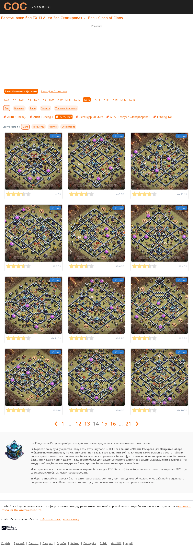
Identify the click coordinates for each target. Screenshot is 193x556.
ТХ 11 (68, 99)
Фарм (33, 108)
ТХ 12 (77, 99)
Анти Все (66, 117)
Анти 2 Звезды (17, 117)
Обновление (68, 126)
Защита (45, 108)
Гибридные (164, 117)
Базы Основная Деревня (21, 91)
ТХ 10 (59, 99)
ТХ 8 (43, 99)
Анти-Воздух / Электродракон (130, 117)
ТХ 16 (114, 99)
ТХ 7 (36, 99)
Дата (25, 126)
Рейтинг (53, 126)
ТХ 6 (28, 99)
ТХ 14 (97, 99)
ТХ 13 (87, 99)
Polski (103, 543)
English (5, 543)
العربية (129, 543)
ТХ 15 (105, 99)
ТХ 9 (51, 99)
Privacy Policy (71, 519)
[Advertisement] (96, 55)
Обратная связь (50, 519)
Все (7, 108)
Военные (19, 108)
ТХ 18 (132, 99)
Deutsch (34, 543)
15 (104, 423)
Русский (19, 543)
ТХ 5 (21, 99)
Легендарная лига (91, 117)
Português (90, 543)
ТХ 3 (6, 99)
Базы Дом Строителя (54, 91)
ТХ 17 (123, 99)
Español (61, 543)
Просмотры (39, 126)
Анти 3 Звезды (43, 117)
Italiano (75, 543)
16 (113, 423)
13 (87, 423)
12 (78, 423)
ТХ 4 (13, 99)
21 (128, 423)
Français (48, 543)
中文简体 (116, 543)
